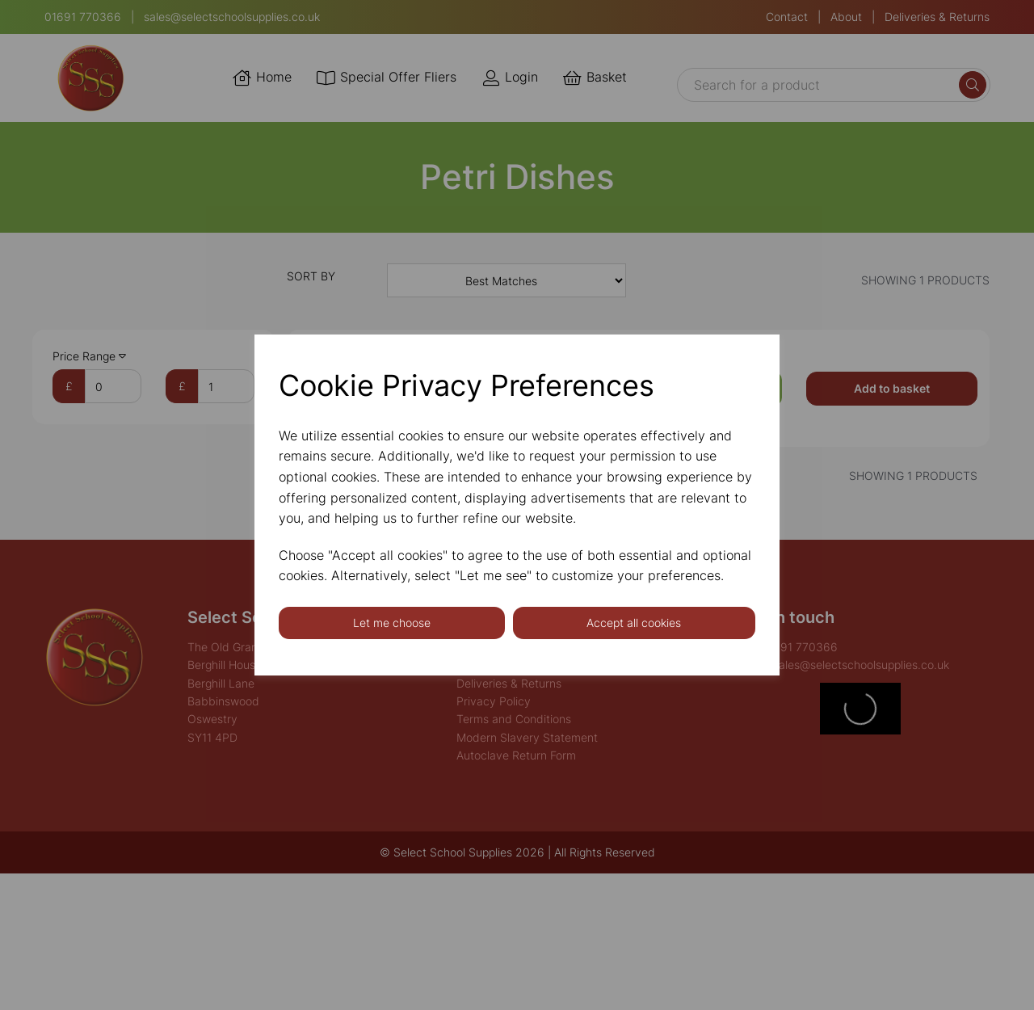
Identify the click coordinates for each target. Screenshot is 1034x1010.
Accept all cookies (633, 622)
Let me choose (392, 622)
